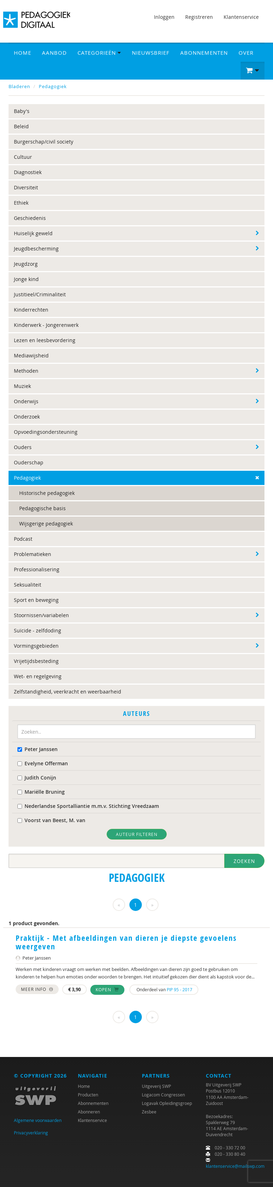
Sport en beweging (36, 600)
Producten (88, 1094)
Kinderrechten (31, 309)
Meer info (37, 989)
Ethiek (21, 202)
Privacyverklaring (31, 1132)
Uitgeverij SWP (156, 1086)
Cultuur (23, 156)
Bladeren (19, 86)
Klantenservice (241, 17)
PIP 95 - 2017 (179, 989)
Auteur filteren (136, 834)
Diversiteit (26, 187)
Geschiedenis (30, 218)
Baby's (22, 111)
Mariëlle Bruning (41, 791)
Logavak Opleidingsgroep (167, 1103)
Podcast (23, 538)
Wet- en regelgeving (37, 676)
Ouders (23, 447)
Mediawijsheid (31, 355)
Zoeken (244, 861)
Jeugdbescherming (36, 248)
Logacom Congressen (163, 1094)
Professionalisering (36, 569)
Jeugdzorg (26, 263)
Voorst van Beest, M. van (51, 820)
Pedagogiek (53, 86)
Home (22, 52)
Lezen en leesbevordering (44, 340)
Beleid (21, 126)
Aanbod (54, 52)
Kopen (107, 989)
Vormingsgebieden (36, 645)
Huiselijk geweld (33, 233)
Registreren (199, 17)
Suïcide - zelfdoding (37, 630)
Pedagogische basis (42, 508)
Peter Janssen (37, 749)
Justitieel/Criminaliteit (40, 294)
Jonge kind (26, 279)
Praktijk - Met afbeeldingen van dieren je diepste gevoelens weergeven (126, 942)
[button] (252, 71)
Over (246, 52)
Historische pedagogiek (47, 493)
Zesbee (149, 1112)
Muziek (22, 386)
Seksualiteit (27, 584)
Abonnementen (204, 52)
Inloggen (164, 17)
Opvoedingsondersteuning (45, 431)
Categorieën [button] (99, 52)
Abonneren (89, 1112)
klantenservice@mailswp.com (235, 1166)
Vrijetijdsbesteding (36, 661)
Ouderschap (28, 462)
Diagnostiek (28, 172)
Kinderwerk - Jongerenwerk (46, 325)
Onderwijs (26, 401)
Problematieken (32, 554)
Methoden (26, 370)
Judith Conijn (36, 777)
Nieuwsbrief (151, 52)
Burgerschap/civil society (43, 141)
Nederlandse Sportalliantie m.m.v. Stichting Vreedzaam (88, 806)
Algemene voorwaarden (37, 1120)
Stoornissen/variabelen (41, 615)
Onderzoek (27, 416)
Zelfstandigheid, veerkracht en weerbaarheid (67, 691)
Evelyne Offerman (42, 763)
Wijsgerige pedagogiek (46, 523)
